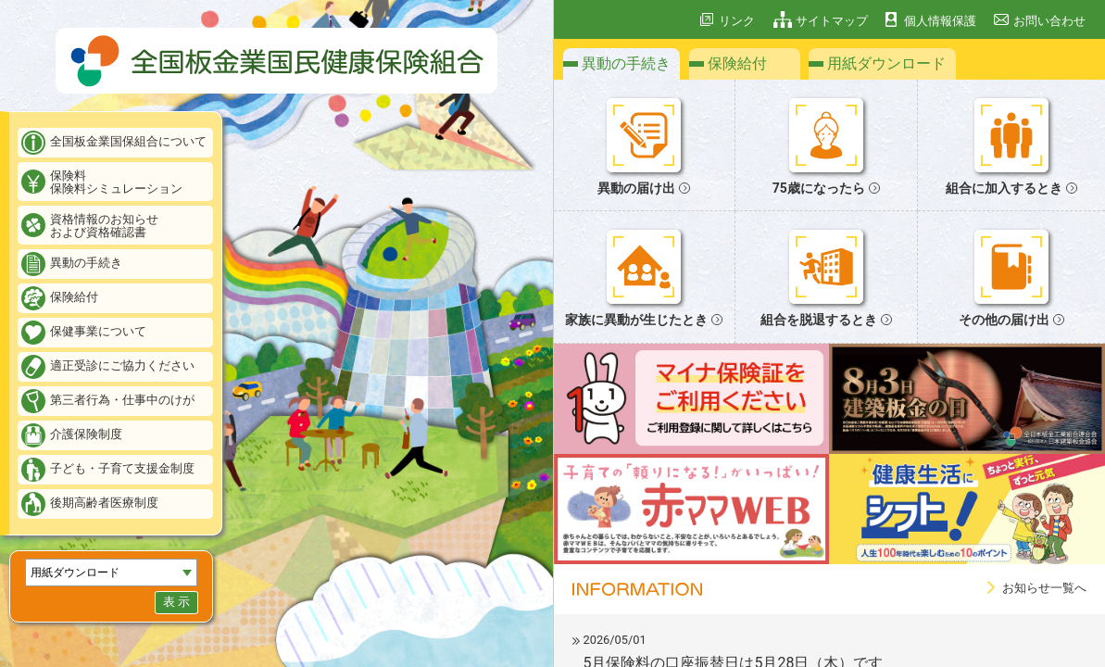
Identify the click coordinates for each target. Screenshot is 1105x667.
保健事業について (98, 331)
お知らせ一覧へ (1044, 588)
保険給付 (74, 297)
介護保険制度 (86, 434)
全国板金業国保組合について (128, 141)
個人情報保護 (940, 21)
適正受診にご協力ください (122, 365)
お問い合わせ (1049, 21)
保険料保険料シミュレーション (116, 182)
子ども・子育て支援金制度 (122, 468)
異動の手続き (86, 263)
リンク (737, 21)
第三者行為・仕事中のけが (122, 400)
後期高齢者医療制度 (104, 503)
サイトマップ (832, 21)
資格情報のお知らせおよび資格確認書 (104, 225)
